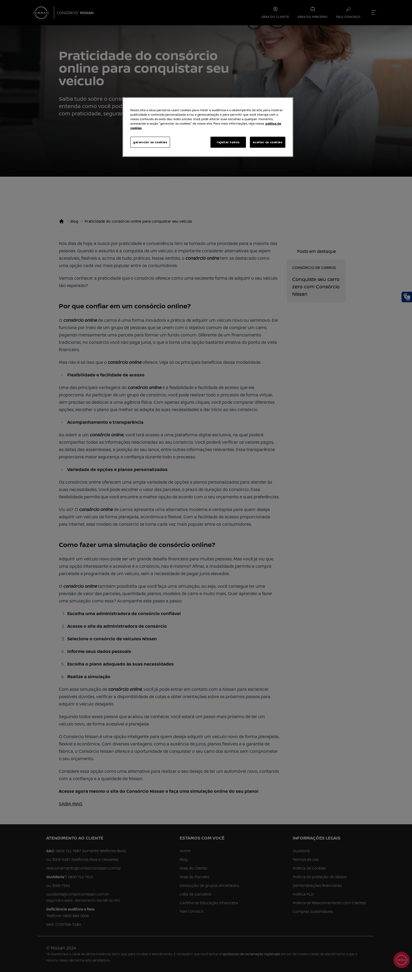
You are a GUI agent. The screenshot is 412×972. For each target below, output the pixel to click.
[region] (207, 127)
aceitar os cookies (267, 142)
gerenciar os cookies (150, 142)
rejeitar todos (228, 142)
